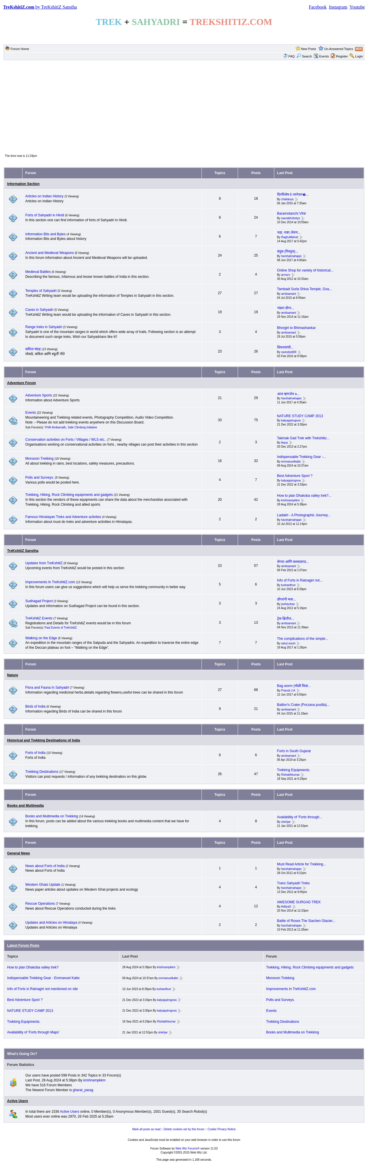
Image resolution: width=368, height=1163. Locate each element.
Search (304, 56)
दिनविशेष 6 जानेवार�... (293, 194)
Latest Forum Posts (23, 946)
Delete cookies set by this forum (184, 1129)
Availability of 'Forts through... (299, 817)
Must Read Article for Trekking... (301, 864)
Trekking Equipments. (293, 770)
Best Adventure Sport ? (295, 476)
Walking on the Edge (41, 638)
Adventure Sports (38, 395)
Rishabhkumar (290, 774)
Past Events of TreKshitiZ (61, 627)
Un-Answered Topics (338, 49)
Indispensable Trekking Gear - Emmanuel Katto (43, 978)
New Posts (308, 49)
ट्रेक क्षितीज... (285, 619)
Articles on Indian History (44, 196)
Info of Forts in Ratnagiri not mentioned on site (42, 989)
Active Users (17, 1101)
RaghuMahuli (289, 237)
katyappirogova (291, 420)
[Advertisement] (184, 106)
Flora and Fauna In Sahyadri (47, 688)
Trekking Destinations (41, 772)
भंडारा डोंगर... (285, 308)
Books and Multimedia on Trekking (51, 816)
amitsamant (288, 293)
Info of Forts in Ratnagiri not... (300, 580)
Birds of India (35, 706)
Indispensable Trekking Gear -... (301, 457)
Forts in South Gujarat (294, 751)
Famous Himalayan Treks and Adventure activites (63, 517)
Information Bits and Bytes (45, 234)
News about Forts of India (45, 866)
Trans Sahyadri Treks (293, 883)
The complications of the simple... (302, 639)
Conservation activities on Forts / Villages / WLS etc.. (65, 440)
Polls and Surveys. (39, 477)
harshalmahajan (291, 256)
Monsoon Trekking (39, 459)
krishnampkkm (290, 500)
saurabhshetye (290, 218)
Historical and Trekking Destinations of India (43, 740)
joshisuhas (288, 604)
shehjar (286, 821)
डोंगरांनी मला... (286, 599)
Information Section (23, 184)
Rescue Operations (40, 904)
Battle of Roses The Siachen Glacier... (306, 921)
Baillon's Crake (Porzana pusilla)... (303, 705)
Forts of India (35, 753)
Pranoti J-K (288, 690)
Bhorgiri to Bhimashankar (296, 328)
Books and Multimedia (25, 806)
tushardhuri (288, 585)
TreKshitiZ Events (38, 618)
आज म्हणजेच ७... (288, 394)
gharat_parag (83, 1090)
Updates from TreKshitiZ (44, 563)
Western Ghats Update (42, 885)
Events (321, 56)
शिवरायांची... (285, 347)
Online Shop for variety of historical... (305, 270)
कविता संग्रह (33, 349)
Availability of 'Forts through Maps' (33, 1032)
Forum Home (20, 49)
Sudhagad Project (39, 601)
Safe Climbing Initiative (82, 427)
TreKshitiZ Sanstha (23, 551)
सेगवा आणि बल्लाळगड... (293, 562)
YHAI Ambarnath (55, 427)
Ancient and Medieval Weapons (49, 253)
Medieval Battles (38, 272)
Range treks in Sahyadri (44, 327)
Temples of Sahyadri (41, 291)
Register (342, 56)
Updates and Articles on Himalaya (51, 923)
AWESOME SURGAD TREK (299, 902)
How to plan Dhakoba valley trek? (33, 967)
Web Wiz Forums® (187, 1148)
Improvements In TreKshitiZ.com (50, 582)
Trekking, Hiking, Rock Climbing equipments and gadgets (69, 495)
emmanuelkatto (291, 461)
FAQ (291, 56)
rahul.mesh (288, 643)
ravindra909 (288, 352)
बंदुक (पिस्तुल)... (287, 251)
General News (18, 853)
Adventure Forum (21, 383)
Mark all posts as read (146, 1129)
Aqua (284, 442)
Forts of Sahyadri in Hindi (44, 215)
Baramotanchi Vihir (291, 213)
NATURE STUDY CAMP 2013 (300, 416)
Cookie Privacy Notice (222, 1129)
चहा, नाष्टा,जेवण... (289, 232)
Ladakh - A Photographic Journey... (304, 515)
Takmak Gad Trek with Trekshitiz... (303, 438)
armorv (285, 275)
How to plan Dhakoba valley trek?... (304, 496)
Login (359, 56)
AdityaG (286, 906)
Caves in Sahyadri (39, 310)
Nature (12, 675)
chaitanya (287, 199)
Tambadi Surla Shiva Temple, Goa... (304, 289)
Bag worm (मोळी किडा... (294, 686)
